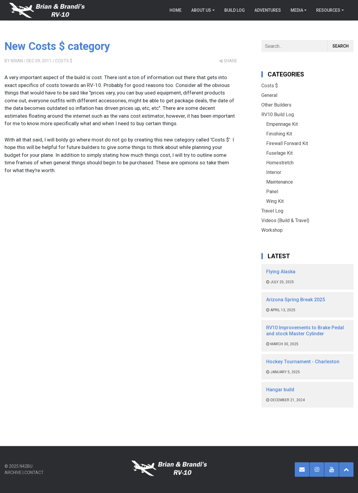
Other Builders (276, 105)
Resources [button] (328, 10)
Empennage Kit (282, 124)
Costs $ (63, 60)
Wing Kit (275, 201)
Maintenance (279, 182)
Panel (272, 191)
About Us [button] (201, 10)
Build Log (234, 10)
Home (176, 10)
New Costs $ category (57, 46)
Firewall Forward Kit (287, 143)
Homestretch (280, 163)
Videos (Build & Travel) (285, 220)
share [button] (228, 60)
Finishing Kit (279, 134)
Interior (273, 172)
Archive (13, 472)
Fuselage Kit (279, 153)
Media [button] (297, 10)
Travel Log (272, 211)
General (269, 95)
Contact (34, 472)
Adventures (267, 10)
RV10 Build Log (277, 114)
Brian (17, 60)
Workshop (272, 230)
